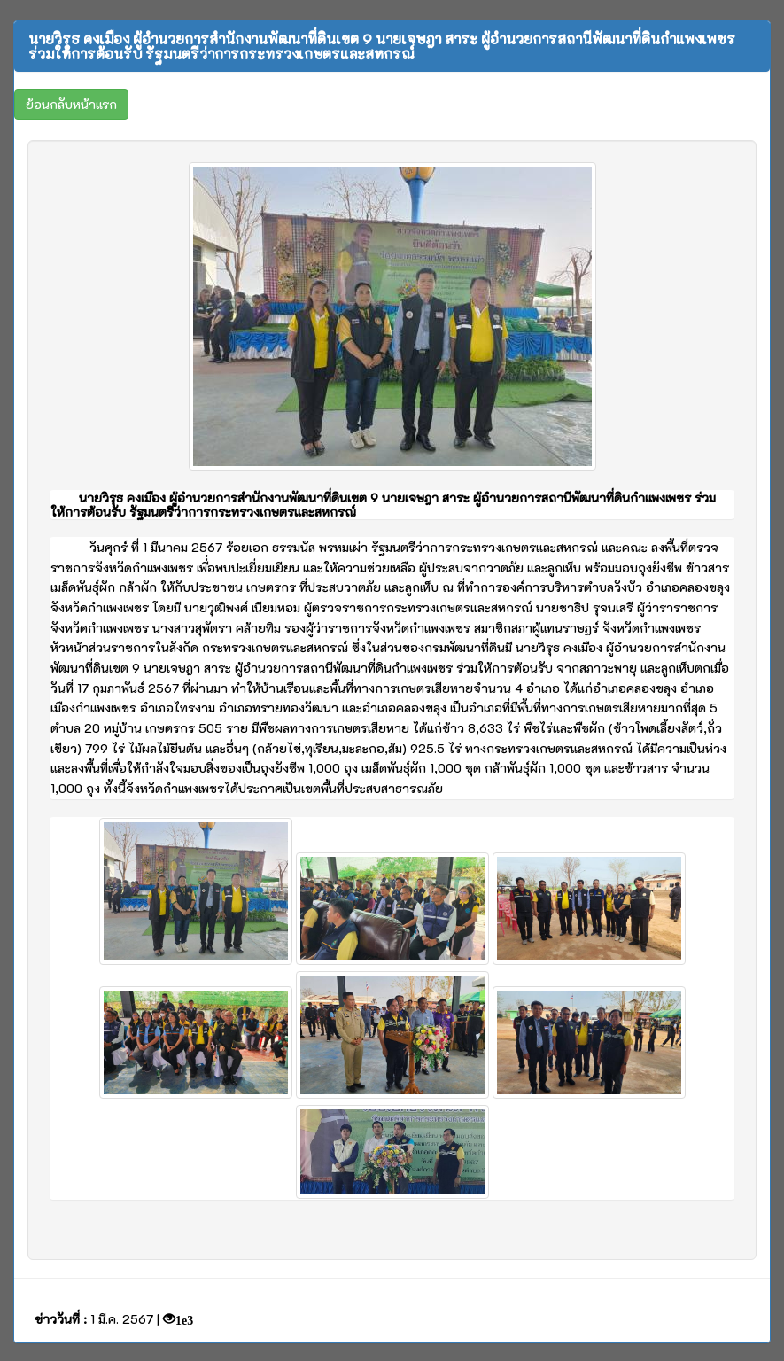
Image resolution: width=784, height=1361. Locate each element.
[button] (71, 104)
